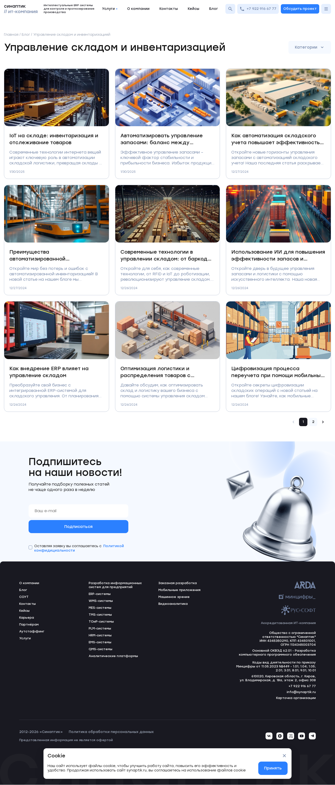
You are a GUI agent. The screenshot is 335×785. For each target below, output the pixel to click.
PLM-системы (100, 628)
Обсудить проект (300, 9)
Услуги (109, 9)
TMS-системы (100, 615)
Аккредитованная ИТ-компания (288, 623)
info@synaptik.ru (301, 692)
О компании (138, 9)
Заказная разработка (177, 583)
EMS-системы (100, 642)
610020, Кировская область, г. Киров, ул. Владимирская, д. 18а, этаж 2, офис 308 (277, 678)
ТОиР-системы (101, 622)
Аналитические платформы (113, 656)
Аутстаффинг (31, 631)
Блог (213, 9)
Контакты (168, 9)
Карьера (26, 618)
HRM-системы (100, 635)
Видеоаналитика (173, 604)
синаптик (21, 8)
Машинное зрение (174, 597)
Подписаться (78, 526)
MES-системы (100, 608)
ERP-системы (100, 594)
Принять (273, 768)
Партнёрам (29, 625)
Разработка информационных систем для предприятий (115, 585)
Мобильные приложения (179, 590)
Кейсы (193, 9)
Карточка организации (296, 698)
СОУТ (24, 597)
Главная (11, 35)
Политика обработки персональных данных (111, 732)
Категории (310, 47)
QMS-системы (100, 649)
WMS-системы (101, 601)
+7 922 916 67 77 (258, 8)
